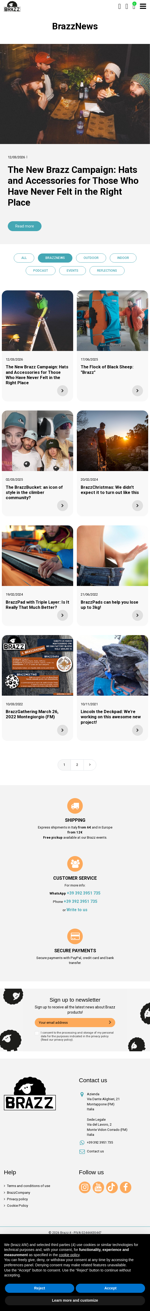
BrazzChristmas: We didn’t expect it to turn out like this (110, 490)
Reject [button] (39, 1288)
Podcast (40, 270)
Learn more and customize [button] (75, 1300)
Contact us (95, 1151)
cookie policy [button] (69, 1255)
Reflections (107, 270)
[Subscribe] (110, 1022)
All (24, 258)
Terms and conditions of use (28, 1186)
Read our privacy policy (57, 1039)
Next (90, 764)
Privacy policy (17, 1199)
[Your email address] (70, 1022)
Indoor (123, 258)
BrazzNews (55, 258)
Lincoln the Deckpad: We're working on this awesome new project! (111, 717)
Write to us (76, 909)
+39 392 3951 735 (83, 893)
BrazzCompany (18, 1193)
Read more (24, 226)
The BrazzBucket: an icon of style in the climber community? (34, 492)
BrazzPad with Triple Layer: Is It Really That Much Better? (37, 604)
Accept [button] (110, 1288)
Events (72, 270)
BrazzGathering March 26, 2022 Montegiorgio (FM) (32, 714)
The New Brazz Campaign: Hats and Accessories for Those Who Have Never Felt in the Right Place (73, 186)
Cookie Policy (17, 1206)
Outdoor (91, 258)
